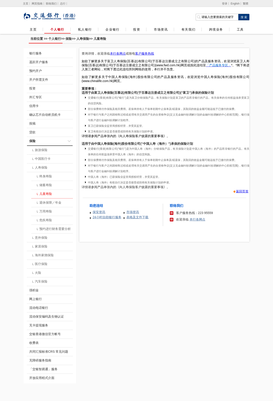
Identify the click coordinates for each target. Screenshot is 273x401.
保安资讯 (99, 212)
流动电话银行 (38, 308)
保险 (68, 38)
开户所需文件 (38, 79)
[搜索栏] (217, 17)
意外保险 (39, 238)
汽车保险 (39, 282)
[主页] (26, 3)
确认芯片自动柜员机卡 (45, 114)
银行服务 (35, 53)
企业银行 (112, 29)
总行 (62, 3)
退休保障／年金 (48, 203)
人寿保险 (82, 38)
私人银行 (85, 29)
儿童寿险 (100, 38)
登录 (224, 3)
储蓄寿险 (44, 185)
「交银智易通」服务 (43, 369)
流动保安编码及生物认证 (46, 316)
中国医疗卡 (41, 159)
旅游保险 (39, 150)
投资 (136, 29)
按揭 (32, 123)
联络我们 (51, 3)
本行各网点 (197, 219)
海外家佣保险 (42, 255)
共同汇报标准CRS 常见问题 (48, 351)
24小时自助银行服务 (107, 217)
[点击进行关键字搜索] (243, 17)
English (235, 3)
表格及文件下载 (137, 217)
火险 (36, 273)
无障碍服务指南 (40, 360)
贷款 (32, 132)
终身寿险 (44, 176)
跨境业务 (216, 29)
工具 (240, 29)
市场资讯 (161, 29)
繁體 (245, 3)
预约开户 (35, 71)
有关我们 (188, 29)
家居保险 (39, 247)
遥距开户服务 (38, 62)
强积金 (34, 290)
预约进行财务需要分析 (53, 229)
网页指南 (37, 3)
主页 (33, 29)
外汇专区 (35, 97)
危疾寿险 (44, 220)
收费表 (34, 343)
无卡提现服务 (38, 325)
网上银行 (35, 299)
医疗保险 (39, 264)
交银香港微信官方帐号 (45, 334)
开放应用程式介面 (41, 378)
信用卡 (34, 106)
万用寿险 (44, 211)
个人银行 (57, 29)
